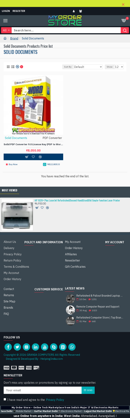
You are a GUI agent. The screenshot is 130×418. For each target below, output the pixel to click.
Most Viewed (9, 190)
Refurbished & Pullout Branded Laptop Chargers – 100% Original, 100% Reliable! (100, 295)
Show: (110, 66)
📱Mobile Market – (50, 411)
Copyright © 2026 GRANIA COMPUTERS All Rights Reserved (42, 354)
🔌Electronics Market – (100, 411)
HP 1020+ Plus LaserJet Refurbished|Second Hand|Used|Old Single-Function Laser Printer (77, 200)
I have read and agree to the (34, 400)
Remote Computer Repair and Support (97, 306)
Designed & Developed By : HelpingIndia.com (33, 358)
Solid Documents (16, 138)
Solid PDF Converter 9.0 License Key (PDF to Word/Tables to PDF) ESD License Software (33, 144)
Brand (14, 38)
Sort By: (68, 66)
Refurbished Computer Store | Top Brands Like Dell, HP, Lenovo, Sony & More (100, 317)
